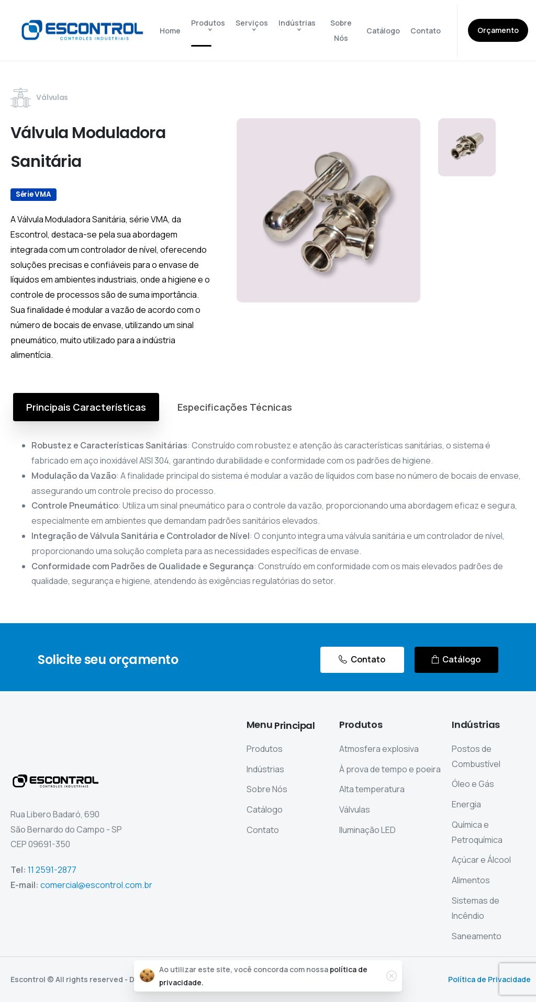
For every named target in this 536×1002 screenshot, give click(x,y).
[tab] (86, 407)
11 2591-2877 (52, 875)
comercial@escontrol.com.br (96, 890)
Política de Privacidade (489, 979)
